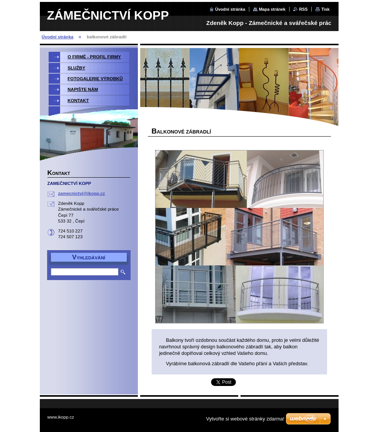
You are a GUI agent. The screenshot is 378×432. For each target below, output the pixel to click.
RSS (303, 9)
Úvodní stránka (230, 9)
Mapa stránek (272, 9)
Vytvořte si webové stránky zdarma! (245, 419)
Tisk (325, 9)
